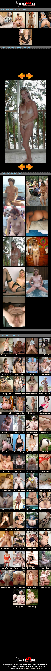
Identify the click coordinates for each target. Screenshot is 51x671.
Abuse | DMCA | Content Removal (31, 668)
